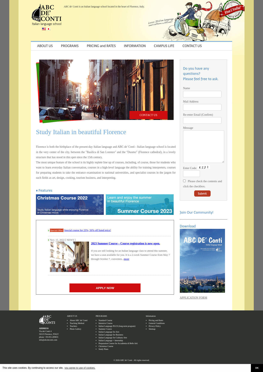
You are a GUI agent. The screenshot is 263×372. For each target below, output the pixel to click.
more (126, 259)
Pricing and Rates (156, 326)
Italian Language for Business (111, 341)
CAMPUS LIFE (164, 46)
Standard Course (105, 326)
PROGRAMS (70, 46)
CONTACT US (192, 46)
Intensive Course (106, 329)
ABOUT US (45, 46)
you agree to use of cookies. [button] (80, 367)
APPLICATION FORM (193, 303)
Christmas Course (106, 352)
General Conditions (157, 329)
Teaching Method (77, 329)
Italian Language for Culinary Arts (113, 344)
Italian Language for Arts (109, 338)
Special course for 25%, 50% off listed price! (87, 230)
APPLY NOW (105, 288)
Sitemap (152, 335)
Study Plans (103, 355)
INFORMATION (135, 46)
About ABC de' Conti (79, 326)
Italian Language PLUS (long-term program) (117, 332)
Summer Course (105, 335)
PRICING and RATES (101, 46)
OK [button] (256, 368)
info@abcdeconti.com (48, 346)
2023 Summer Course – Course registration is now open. (125, 243)
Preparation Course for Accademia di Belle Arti (118, 349)
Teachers (73, 332)
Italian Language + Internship (111, 347)
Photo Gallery (75, 335)
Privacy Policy (155, 332)
